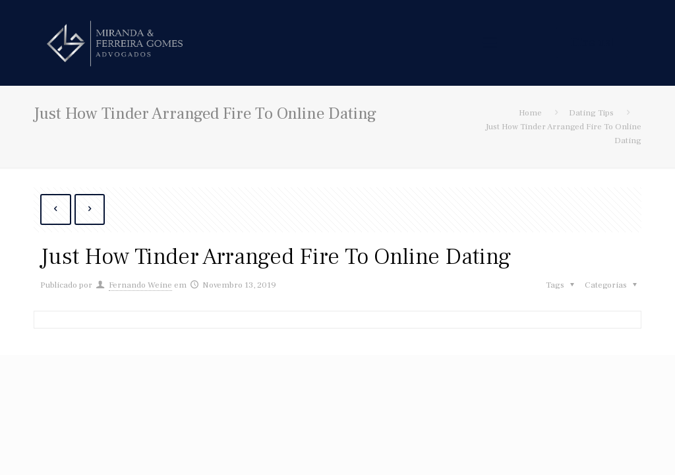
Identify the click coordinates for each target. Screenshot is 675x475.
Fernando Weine (140, 285)
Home (530, 113)
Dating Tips (591, 113)
